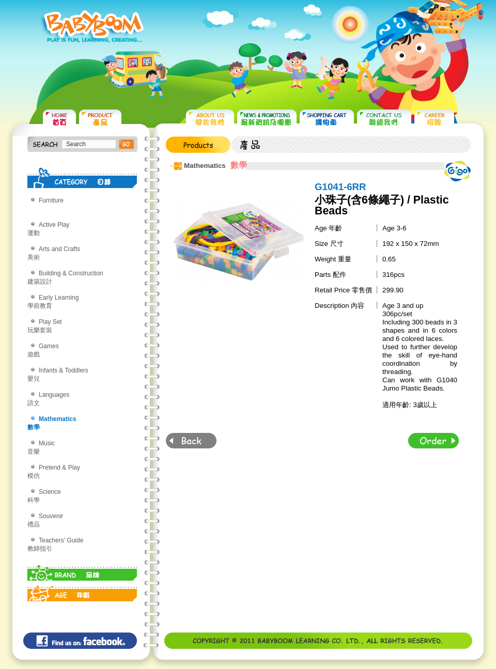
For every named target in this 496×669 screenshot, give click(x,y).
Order (433, 440)
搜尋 (126, 144)
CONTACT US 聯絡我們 (384, 119)
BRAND (82, 570)
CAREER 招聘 (434, 119)
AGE (82, 591)
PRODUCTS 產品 (100, 119)
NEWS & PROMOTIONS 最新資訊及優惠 (267, 119)
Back (191, 440)
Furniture (51, 200)
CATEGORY (82, 177)
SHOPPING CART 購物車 (327, 119)
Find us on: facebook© (80, 640)
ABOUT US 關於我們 (210, 119)
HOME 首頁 (59, 119)
